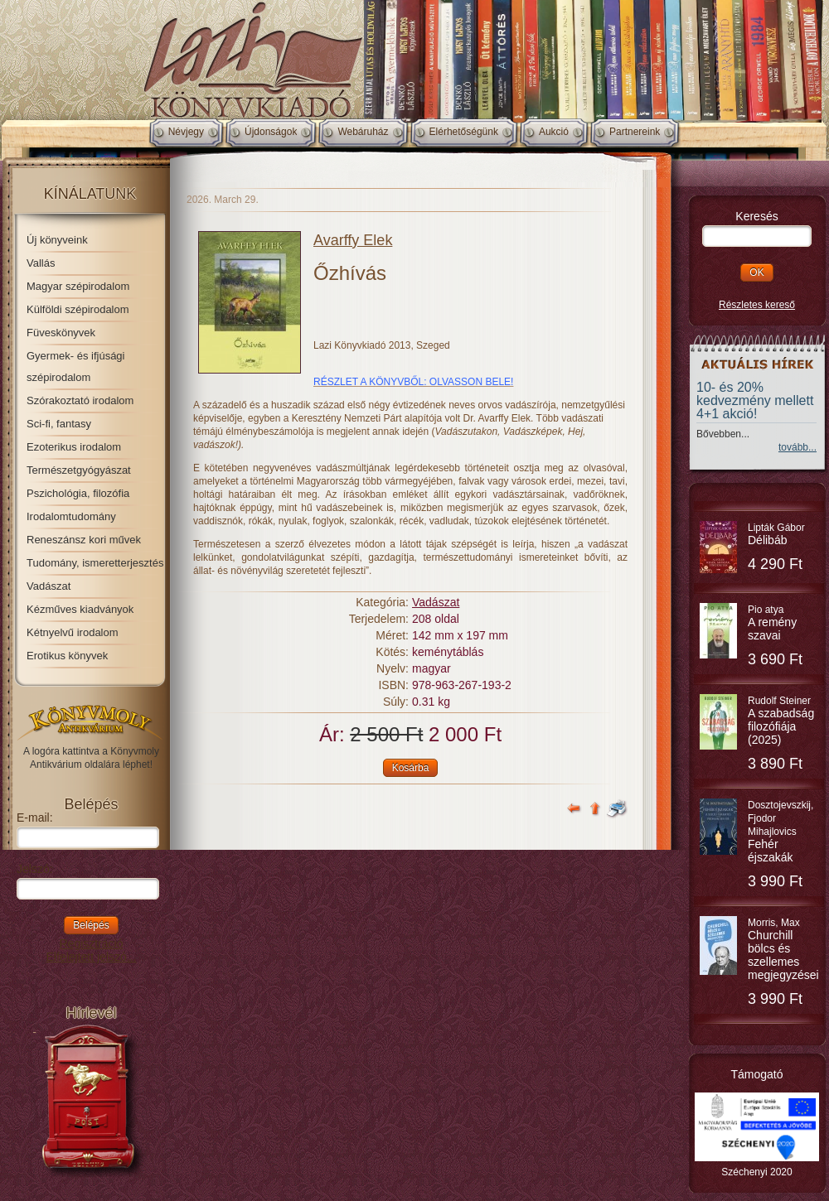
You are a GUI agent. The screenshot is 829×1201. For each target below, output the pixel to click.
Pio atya (772, 623)
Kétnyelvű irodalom (73, 632)
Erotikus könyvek (67, 655)
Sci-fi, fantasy (59, 423)
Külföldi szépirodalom (78, 309)
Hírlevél (90, 1013)
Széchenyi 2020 (756, 1172)
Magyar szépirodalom (78, 286)
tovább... (797, 447)
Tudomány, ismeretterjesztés (95, 563)
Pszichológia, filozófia (78, 493)
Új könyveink (57, 240)
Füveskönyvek (61, 332)
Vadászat (48, 586)
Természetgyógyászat (79, 470)
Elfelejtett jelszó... (91, 956)
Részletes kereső (757, 305)
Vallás (41, 263)
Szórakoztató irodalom (80, 400)
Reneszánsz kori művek (84, 539)
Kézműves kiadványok (80, 609)
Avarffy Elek (352, 240)
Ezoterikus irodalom (74, 447)
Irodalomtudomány (71, 516)
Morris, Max (783, 949)
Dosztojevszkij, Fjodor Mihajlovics (780, 831)
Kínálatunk (90, 194)
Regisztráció (91, 943)
